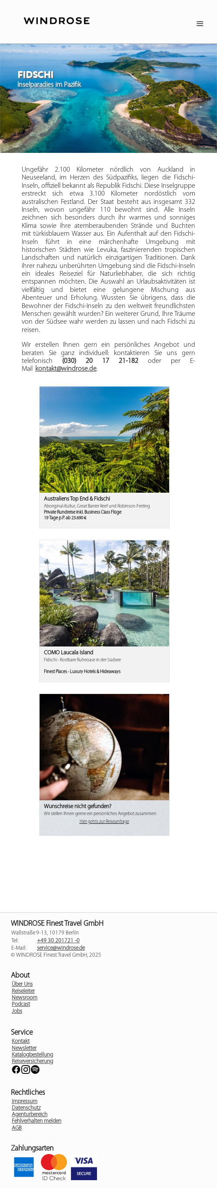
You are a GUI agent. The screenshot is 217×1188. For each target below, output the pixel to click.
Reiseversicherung (32, 1061)
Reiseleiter (23, 991)
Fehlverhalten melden (36, 1121)
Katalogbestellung (32, 1055)
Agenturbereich (29, 1114)
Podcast (21, 1004)
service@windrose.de (61, 948)
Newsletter (24, 1048)
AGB (17, 1128)
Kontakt (21, 1041)
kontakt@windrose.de (66, 369)
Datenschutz (26, 1108)
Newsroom (24, 998)
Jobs (17, 1011)
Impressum (24, 1101)
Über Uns (22, 984)
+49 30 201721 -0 (58, 941)
